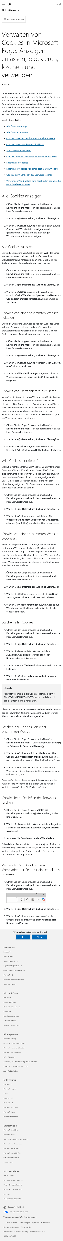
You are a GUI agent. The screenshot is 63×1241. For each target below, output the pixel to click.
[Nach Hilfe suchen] (10, 3)
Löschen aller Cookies (17, 162)
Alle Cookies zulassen (17, 132)
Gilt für (7, 84)
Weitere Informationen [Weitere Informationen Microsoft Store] (11, 1025)
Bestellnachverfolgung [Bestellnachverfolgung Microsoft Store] (11, 1016)
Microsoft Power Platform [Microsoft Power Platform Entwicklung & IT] (12, 1153)
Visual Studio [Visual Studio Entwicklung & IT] (8, 1162)
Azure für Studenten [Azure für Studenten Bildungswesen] (10, 1071)
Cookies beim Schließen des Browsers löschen (29, 174)
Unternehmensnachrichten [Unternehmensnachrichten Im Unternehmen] (12, 1185)
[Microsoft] (31, 2)
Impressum (35, 1222)
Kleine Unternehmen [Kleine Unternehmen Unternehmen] (10, 1117)
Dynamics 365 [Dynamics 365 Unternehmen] (8, 1098)
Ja (23, 936)
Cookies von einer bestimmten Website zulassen (30, 138)
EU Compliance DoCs (37, 1231)
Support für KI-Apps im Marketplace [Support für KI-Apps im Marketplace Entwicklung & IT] (16, 1139)
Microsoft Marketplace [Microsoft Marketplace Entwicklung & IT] (11, 1148)
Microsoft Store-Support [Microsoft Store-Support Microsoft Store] (11, 1007)
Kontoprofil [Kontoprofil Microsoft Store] (7, 997)
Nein (39, 936)
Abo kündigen (25, 1222)
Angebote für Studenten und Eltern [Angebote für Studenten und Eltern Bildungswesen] (15, 1066)
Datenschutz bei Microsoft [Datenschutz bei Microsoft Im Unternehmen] (12, 1189)
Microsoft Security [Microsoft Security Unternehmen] (9, 1089)
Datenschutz (45, 1222)
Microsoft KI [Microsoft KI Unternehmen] (7, 1084)
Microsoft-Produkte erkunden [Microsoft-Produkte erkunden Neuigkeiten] (13, 979)
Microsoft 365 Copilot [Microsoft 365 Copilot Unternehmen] (11, 1107)
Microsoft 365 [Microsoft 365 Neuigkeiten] (8, 975)
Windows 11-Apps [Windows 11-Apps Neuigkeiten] (9, 984)
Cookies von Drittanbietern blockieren (25, 144)
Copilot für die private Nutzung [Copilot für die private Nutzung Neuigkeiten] (14, 970)
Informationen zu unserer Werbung (15, 1231)
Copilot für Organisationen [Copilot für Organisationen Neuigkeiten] (12, 966)
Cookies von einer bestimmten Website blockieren (31, 156)
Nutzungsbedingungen (11, 1227)
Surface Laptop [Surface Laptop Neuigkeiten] (8, 956)
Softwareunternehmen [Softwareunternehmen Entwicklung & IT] (11, 1158)
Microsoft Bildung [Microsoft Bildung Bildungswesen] (9, 1038)
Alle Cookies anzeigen (17, 126)
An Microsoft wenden (10, 1222)
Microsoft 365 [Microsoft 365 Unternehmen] (8, 1103)
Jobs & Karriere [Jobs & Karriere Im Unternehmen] (8, 1176)
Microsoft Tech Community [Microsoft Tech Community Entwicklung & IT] (12, 1144)
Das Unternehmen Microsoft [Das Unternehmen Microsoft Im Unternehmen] (13, 1180)
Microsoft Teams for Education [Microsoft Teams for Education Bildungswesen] (14, 1048)
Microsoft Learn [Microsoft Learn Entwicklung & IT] (8, 1134)
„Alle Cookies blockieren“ (18, 150)
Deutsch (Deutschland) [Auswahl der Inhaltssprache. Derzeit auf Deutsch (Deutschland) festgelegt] (16, 1207)
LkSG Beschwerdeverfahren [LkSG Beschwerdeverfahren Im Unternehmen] (12, 1199)
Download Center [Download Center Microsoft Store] (9, 1002)
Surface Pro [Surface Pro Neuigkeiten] (7, 952)
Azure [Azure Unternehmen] (5, 1093)
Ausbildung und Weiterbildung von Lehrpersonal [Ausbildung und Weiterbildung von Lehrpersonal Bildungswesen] (20, 1062)
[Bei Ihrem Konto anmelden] (58, 3)
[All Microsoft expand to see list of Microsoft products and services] (3, 3)
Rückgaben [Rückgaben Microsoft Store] (7, 1011)
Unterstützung (9, 10)
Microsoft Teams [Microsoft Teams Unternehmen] (9, 1112)
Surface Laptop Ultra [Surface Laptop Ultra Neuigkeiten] (10, 961)
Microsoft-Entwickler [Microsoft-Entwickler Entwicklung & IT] (10, 1130)
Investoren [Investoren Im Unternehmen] (7, 1194)
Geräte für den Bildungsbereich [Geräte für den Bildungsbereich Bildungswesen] (14, 1043)
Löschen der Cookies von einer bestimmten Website (32, 168)
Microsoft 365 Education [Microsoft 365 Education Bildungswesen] (12, 1052)
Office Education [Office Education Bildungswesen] (9, 1057)
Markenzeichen (26, 1227)
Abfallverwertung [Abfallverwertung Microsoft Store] (9, 1021)
